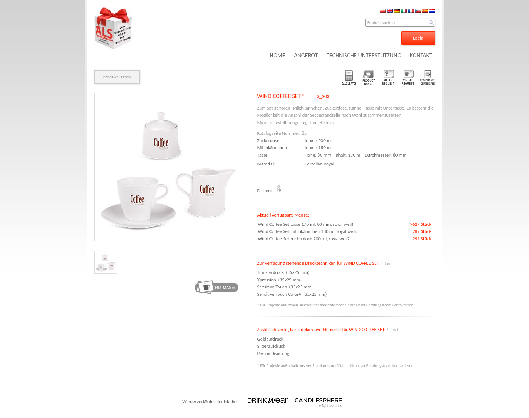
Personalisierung (273, 353)
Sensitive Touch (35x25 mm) (285, 287)
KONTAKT (421, 55)
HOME (277, 55)
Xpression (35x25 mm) (279, 279)
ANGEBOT (306, 55)
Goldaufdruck (270, 339)
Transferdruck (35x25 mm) (283, 272)
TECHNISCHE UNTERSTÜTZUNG (364, 55)
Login (418, 38)
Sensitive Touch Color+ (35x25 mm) (292, 294)
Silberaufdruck (271, 346)
